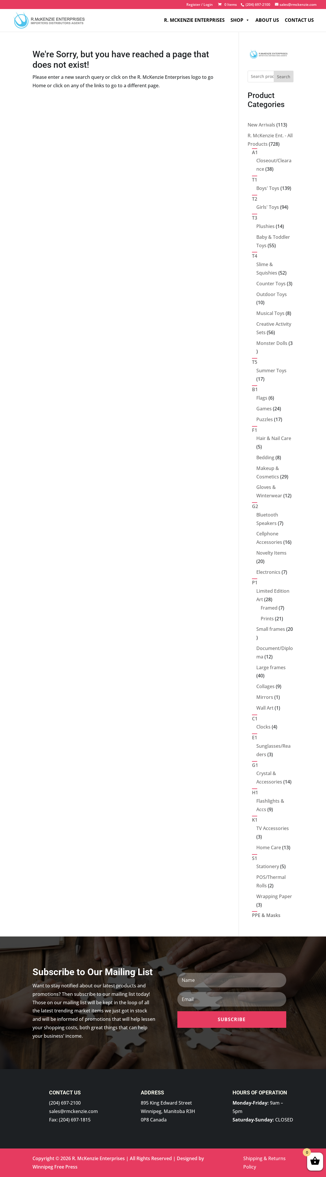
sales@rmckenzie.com (73, 1111)
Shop (240, 20)
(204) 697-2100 (65, 1103)
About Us (267, 20)
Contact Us (299, 20)
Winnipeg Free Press (55, 1167)
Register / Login (199, 5)
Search (283, 76)
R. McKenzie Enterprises (194, 20)
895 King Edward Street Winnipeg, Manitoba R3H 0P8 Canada (168, 1111)
